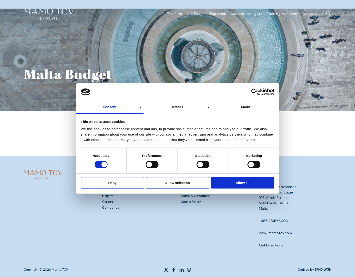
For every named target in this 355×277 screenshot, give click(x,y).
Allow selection (177, 183)
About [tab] (245, 107)
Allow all (242, 183)
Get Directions (271, 245)
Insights (107, 196)
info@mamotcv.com (275, 233)
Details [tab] (177, 107)
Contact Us (110, 207)
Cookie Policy (191, 202)
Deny (112, 183)
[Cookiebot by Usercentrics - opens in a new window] (254, 91)
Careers (108, 202)
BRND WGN (323, 269)
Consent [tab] (110, 107)
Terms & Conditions (195, 196)
